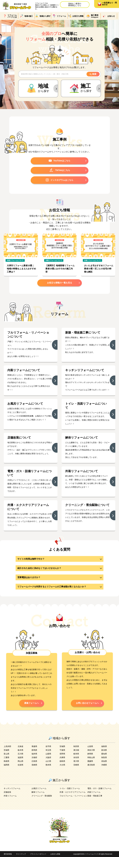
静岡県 (90, 754)
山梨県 (48, 754)
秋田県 (76, 746)
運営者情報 (8, 854)
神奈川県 (91, 750)
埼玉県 (48, 750)
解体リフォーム (38, 792)
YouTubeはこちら (59, 160)
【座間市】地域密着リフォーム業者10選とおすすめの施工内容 (60, 268)
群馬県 (34, 750)
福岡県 (6, 765)
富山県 (6, 754)
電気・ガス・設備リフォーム (99, 788)
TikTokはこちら (59, 170)
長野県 (62, 754)
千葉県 (62, 750)
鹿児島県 (91, 765)
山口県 (48, 761)
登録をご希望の (74, 4)
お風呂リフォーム (39, 788)
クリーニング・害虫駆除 (42, 796)
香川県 (76, 761)
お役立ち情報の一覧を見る (59, 283)
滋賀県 (20, 757)
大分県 (62, 765)
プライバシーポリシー (38, 854)
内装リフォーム (93, 792)
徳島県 (62, 761)
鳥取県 (104, 757)
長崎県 (34, 765)
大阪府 (48, 757)
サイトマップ (21, 854)
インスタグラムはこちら (59, 179)
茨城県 (6, 750)
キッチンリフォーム (12, 788)
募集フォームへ (31, 703)
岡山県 (20, 761)
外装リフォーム (10, 796)
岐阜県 (76, 754)
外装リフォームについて (15, 260)
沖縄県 (104, 765)
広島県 (34, 761)
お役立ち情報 (55, 854)
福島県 (104, 746)
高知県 (104, 761)
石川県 (20, 754)
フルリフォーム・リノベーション (73, 796)
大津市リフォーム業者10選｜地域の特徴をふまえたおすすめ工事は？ (21, 268)
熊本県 (48, 765)
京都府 (34, 757)
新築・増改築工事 (94, 796)
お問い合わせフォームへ (87, 703)
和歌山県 (91, 757)
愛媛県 (90, 761)
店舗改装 (7, 792)
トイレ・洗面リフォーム (70, 788)
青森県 (34, 746)
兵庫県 (62, 757)
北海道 (20, 746)
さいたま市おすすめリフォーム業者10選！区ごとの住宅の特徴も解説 (98, 268)
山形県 (90, 746)
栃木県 (20, 750)
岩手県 (48, 746)
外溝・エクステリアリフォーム (72, 792)
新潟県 (104, 750)
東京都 (76, 750)
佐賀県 (20, 765)
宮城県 (62, 746)
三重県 (6, 757)
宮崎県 (76, 765)
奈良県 (76, 757)
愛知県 (104, 754)
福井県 (34, 754)
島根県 (6, 761)
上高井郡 (7, 746)
